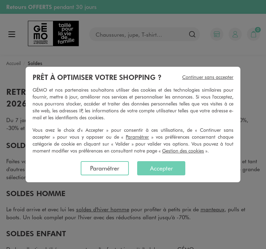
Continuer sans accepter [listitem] (207, 77)
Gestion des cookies (183, 150)
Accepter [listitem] (161, 168)
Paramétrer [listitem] (104, 168)
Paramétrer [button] (137, 136)
